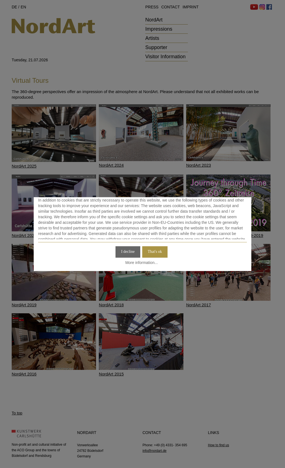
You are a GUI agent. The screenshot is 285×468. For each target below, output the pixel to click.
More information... (141, 263)
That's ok (155, 251)
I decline (128, 251)
